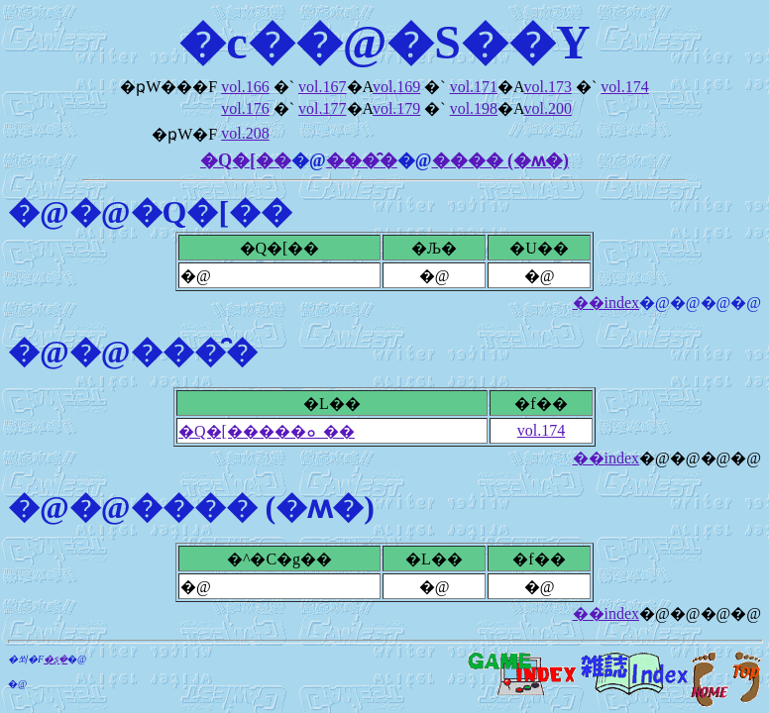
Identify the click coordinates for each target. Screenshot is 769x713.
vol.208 (245, 133)
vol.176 (245, 108)
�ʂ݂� (55, 659)
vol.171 (473, 86)
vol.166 (245, 86)
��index (606, 302)
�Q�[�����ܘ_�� (266, 431)
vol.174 (624, 86)
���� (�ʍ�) (501, 160)
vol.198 (473, 108)
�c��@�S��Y (384, 42)
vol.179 (396, 108)
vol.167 (322, 86)
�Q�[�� (245, 160)
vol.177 (322, 108)
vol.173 (547, 86)
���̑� (361, 160)
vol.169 (396, 86)
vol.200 (547, 108)
